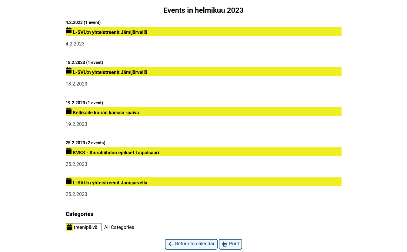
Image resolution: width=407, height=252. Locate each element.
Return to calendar (191, 244)
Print (230, 244)
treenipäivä (82, 227)
